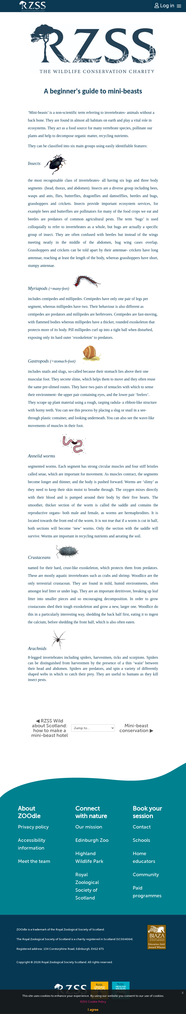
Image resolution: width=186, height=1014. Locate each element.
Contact (142, 826)
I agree (93, 1010)
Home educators (144, 857)
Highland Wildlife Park (89, 857)
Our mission (88, 826)
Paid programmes (147, 891)
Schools (141, 840)
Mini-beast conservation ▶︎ (136, 728)
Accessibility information (31, 844)
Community (146, 874)
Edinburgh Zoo (91, 840)
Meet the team (34, 861)
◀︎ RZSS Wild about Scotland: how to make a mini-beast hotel (49, 728)
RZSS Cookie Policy (93, 1001)
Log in (164, 5)
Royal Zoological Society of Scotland (87, 886)
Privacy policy (33, 826)
